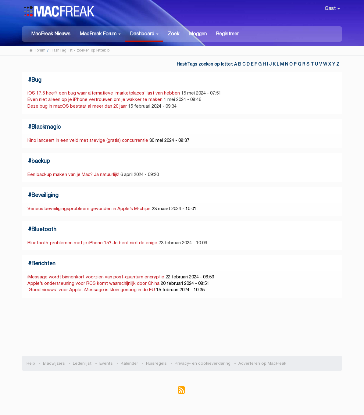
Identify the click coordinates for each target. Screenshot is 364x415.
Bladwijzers (54, 363)
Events (106, 363)
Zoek (173, 33)
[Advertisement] (182, 327)
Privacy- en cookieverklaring (202, 363)
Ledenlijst (82, 363)
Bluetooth (43, 229)
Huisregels (156, 363)
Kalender (129, 363)
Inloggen (197, 33)
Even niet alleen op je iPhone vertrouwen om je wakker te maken (94, 99)
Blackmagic (46, 126)
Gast (332, 8)
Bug (36, 79)
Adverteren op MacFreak (262, 363)
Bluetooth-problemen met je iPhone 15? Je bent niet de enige (92, 242)
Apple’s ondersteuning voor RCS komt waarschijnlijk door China (93, 283)
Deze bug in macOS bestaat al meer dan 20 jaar (77, 106)
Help (31, 363)
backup (40, 160)
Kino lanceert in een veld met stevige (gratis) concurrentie (87, 140)
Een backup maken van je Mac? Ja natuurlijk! (73, 174)
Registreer (227, 33)
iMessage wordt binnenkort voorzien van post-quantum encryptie (95, 277)
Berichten (43, 263)
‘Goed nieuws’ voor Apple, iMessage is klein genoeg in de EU (91, 289)
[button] (100, 33)
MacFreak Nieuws (50, 33)
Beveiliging (45, 195)
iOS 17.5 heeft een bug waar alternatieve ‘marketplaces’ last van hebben (103, 93)
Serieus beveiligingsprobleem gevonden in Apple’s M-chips (89, 208)
